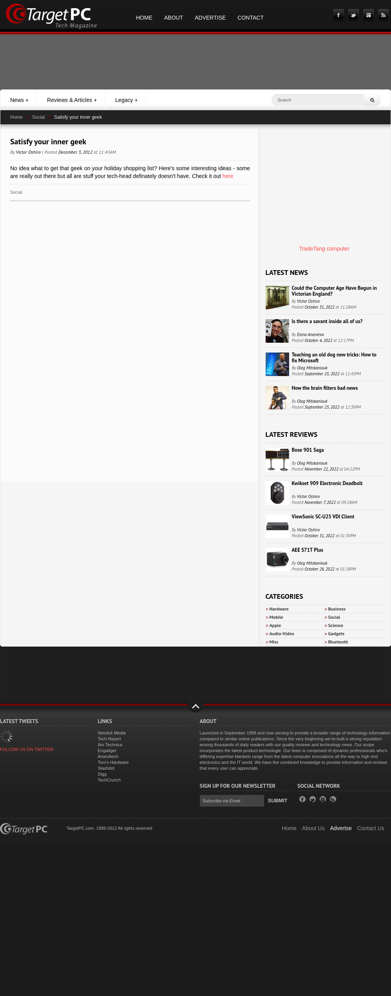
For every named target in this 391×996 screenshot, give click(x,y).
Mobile (276, 617)
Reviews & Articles (72, 100)
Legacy (126, 100)
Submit (278, 800)
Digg (102, 774)
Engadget (107, 750)
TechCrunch (109, 780)
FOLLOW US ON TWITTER (26, 749)
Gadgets (336, 633)
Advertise (210, 18)
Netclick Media (112, 733)
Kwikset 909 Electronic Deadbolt (327, 483)
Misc (274, 642)
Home (144, 18)
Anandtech (108, 756)
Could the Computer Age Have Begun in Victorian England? (334, 291)
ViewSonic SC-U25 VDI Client (323, 516)
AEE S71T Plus (307, 550)
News (19, 100)
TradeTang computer (324, 248)
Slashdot (106, 768)
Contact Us (370, 828)
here (227, 176)
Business (337, 609)
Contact (250, 18)
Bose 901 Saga (308, 450)
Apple (275, 625)
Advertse (340, 828)
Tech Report (109, 738)
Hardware (279, 609)
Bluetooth (338, 642)
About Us (313, 828)
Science (336, 625)
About (173, 18)
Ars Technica (110, 744)
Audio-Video (282, 633)
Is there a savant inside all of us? (327, 321)
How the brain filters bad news (325, 388)
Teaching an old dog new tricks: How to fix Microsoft (334, 357)
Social (38, 117)
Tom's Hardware (113, 762)
